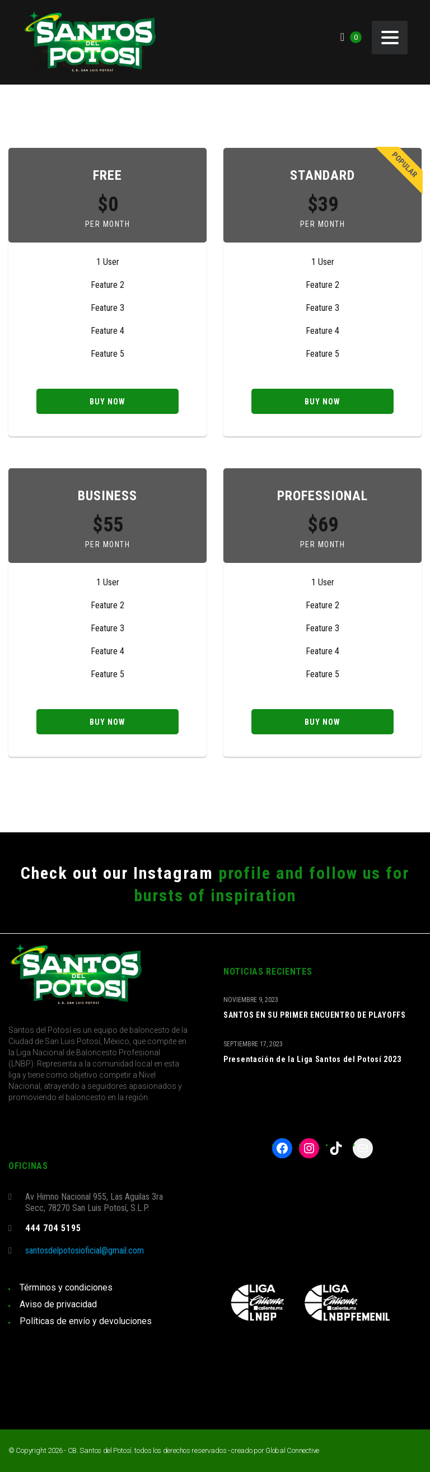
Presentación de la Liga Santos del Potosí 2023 (312, 1059)
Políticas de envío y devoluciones (86, 1321)
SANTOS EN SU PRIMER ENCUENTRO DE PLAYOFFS (314, 1014)
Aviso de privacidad (58, 1304)
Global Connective (292, 1450)
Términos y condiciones (66, 1287)
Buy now (107, 401)
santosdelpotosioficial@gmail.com (84, 1250)
